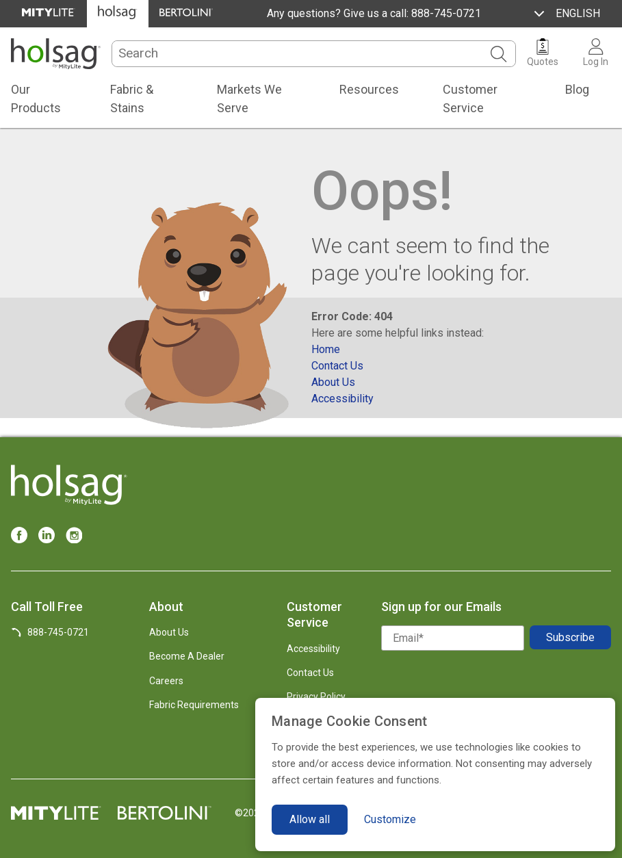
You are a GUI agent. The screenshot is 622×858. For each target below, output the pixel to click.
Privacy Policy (316, 696)
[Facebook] (19, 535)
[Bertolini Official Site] (186, 13)
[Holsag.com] (56, 53)
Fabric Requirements (194, 704)
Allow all (309, 819)
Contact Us (310, 672)
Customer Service (470, 98)
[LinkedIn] (46, 535)
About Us (169, 632)
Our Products (36, 98)
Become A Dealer (186, 656)
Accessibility (313, 648)
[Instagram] (74, 535)
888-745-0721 (445, 13)
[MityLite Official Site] (49, 13)
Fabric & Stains (131, 98)
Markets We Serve (249, 98)
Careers (166, 680)
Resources (369, 89)
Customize (390, 819)
